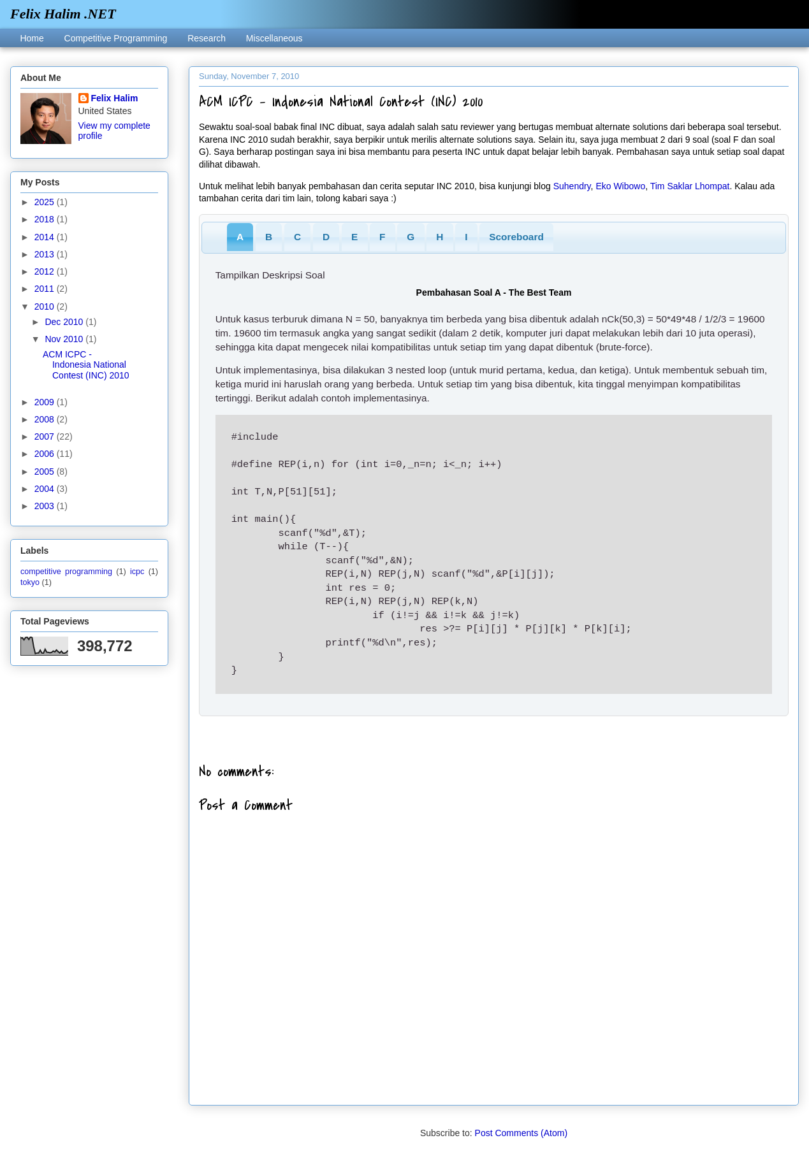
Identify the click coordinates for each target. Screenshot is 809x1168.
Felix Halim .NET (63, 14)
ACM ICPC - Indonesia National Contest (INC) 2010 (86, 365)
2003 (45, 506)
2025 (45, 202)
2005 (45, 471)
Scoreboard (516, 236)
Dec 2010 (65, 322)
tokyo (30, 582)
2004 (45, 489)
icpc (137, 571)
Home (31, 38)
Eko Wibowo (620, 186)
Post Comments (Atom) (521, 1133)
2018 (45, 219)
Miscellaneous (274, 38)
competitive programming (66, 571)
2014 (45, 237)
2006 (45, 454)
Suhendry (572, 186)
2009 (45, 402)
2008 (45, 419)
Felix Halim (114, 98)
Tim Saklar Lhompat (690, 186)
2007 (45, 436)
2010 (45, 306)
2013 (45, 254)
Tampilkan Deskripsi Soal (270, 275)
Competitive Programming (116, 38)
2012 (45, 271)
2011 (45, 289)
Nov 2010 (65, 339)
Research (206, 38)
